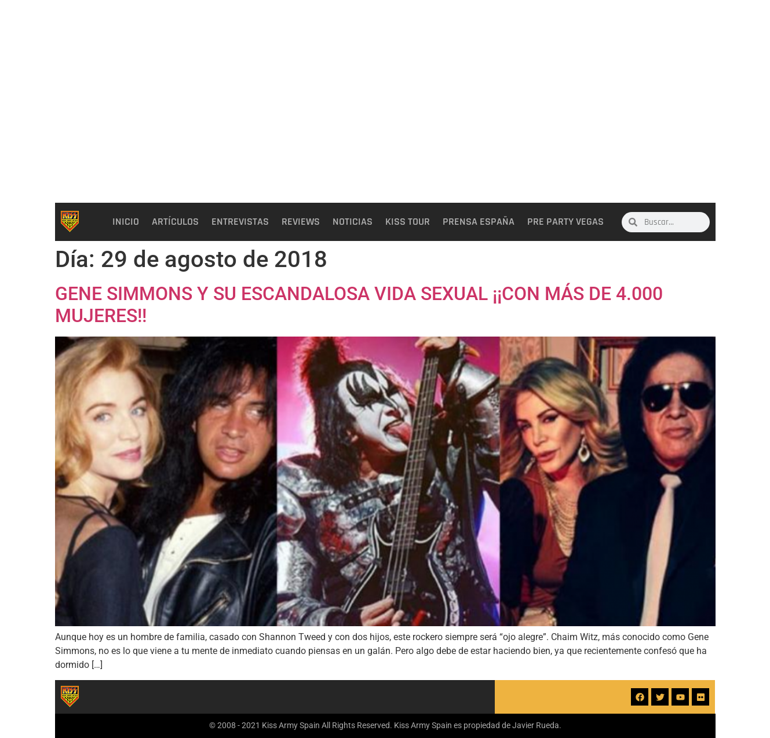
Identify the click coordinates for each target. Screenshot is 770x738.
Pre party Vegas (565, 221)
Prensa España (478, 221)
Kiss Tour (407, 221)
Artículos (175, 221)
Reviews (301, 221)
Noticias (353, 221)
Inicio (125, 221)
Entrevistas (240, 221)
